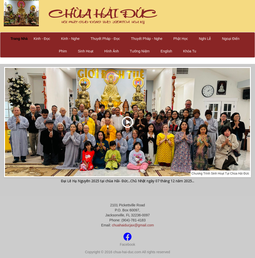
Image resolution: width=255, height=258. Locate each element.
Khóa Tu (189, 51)
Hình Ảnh (111, 51)
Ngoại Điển (230, 39)
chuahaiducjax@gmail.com (133, 225)
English (166, 51)
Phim (63, 51)
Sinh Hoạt (85, 51)
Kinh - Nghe (70, 39)
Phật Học (180, 39)
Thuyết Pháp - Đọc (105, 39)
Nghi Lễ (205, 39)
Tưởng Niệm (140, 51)
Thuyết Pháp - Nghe (147, 39)
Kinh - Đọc (42, 39)
